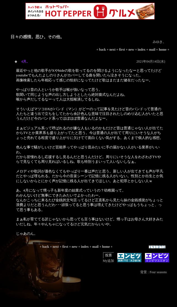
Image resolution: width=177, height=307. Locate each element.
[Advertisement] (90, 294)
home (163, 49)
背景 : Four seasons (153, 272)
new (131, 49)
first (122, 49)
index (142, 49)
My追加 (108, 261)
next (112, 49)
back (102, 49)
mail (152, 49)
